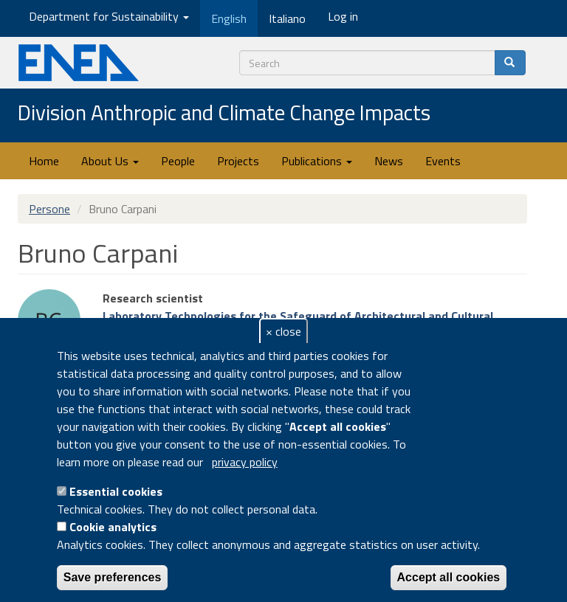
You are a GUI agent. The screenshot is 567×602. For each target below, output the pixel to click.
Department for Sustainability (109, 16)
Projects (238, 161)
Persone (49, 209)
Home (44, 161)
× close (283, 331)
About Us (110, 161)
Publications (316, 161)
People (178, 161)
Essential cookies (115, 491)
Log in (343, 16)
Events (443, 161)
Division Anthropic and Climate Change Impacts (224, 113)
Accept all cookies (449, 577)
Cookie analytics (113, 527)
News (388, 161)
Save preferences (112, 577)
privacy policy (245, 462)
